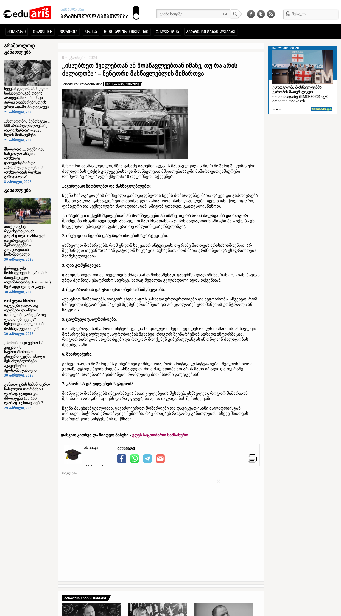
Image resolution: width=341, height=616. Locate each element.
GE (225, 14)
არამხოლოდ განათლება (78, 17)
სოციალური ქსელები (126, 32)
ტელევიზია (167, 32)
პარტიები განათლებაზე (210, 32)
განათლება (72, 10)
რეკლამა (69, 473)
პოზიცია (68, 32)
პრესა (91, 32)
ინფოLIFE (42, 32)
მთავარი (16, 32)
